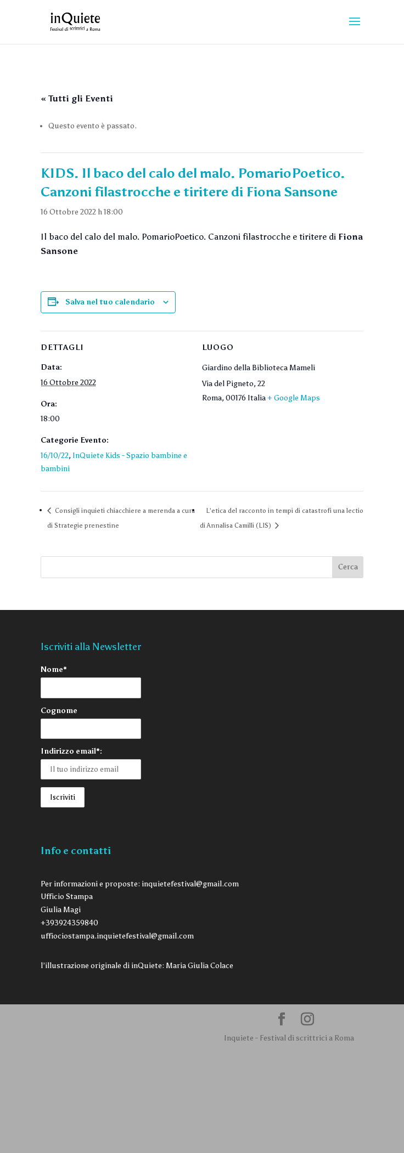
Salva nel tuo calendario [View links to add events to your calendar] (110, 302)
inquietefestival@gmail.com (190, 884)
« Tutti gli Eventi (77, 98)
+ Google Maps (293, 398)
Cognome (59, 710)
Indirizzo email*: (71, 751)
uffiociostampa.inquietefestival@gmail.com (117, 936)
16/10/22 (55, 455)
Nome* (54, 669)
